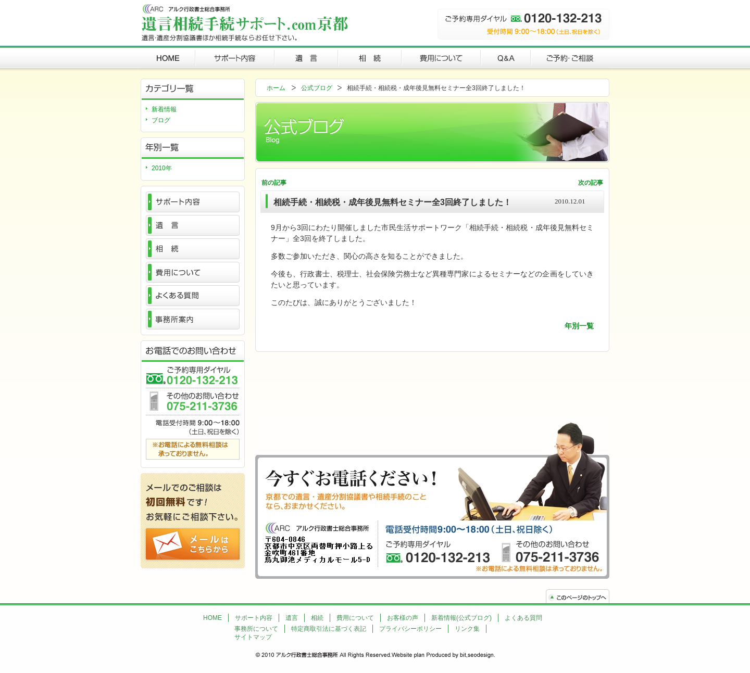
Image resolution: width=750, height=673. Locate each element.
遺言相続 (168, 57)
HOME (212, 617)
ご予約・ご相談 (570, 57)
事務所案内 (193, 319)
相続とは (193, 248)
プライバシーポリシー (410, 628)
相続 (370, 57)
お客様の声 (402, 617)
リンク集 (467, 628)
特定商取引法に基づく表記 (328, 628)
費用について (441, 57)
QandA (506, 57)
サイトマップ (253, 637)
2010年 (162, 168)
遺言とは (193, 225)
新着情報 (164, 109)
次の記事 (590, 182)
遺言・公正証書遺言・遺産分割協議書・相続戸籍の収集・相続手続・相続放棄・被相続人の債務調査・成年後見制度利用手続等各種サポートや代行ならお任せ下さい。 (244, 22)
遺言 (306, 57)
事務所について (256, 628)
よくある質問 (193, 295)
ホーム (276, 88)
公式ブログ (316, 88)
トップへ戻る (577, 596)
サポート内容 (234, 57)
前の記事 (273, 182)
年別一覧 (579, 326)
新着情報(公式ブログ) (461, 617)
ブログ (161, 120)
